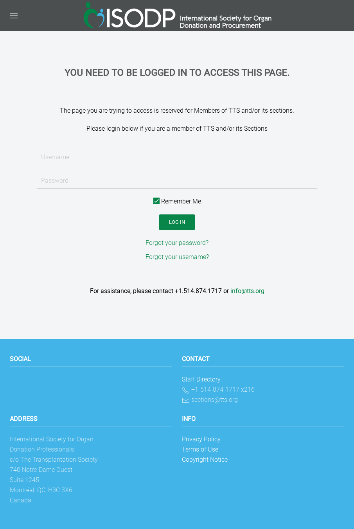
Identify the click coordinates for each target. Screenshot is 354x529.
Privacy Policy (201, 439)
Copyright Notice (205, 459)
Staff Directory (201, 379)
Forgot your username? (177, 257)
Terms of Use (200, 449)
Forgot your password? (177, 243)
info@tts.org (247, 291)
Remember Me (177, 201)
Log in (177, 222)
